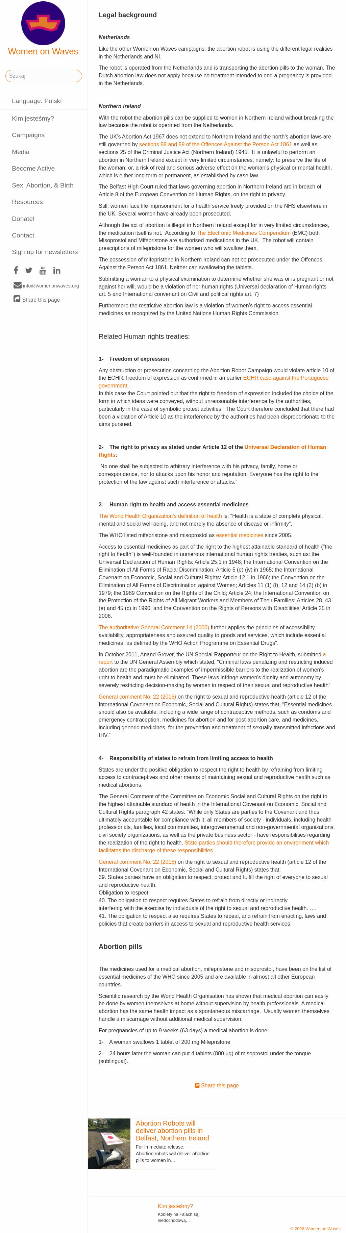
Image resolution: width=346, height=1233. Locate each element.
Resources (27, 201)
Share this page (37, 299)
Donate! (23, 218)
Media (20, 151)
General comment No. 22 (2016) (138, 697)
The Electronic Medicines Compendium (244, 233)
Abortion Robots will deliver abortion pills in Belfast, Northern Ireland (172, 1130)
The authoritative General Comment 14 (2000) (154, 627)
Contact (23, 235)
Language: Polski (36, 100)
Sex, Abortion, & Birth (42, 185)
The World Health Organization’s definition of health (160, 516)
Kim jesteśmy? (33, 118)
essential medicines (240, 535)
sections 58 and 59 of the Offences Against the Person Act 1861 (215, 144)
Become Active (33, 168)
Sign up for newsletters (45, 251)
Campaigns (28, 135)
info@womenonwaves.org (46, 285)
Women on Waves (43, 28)
